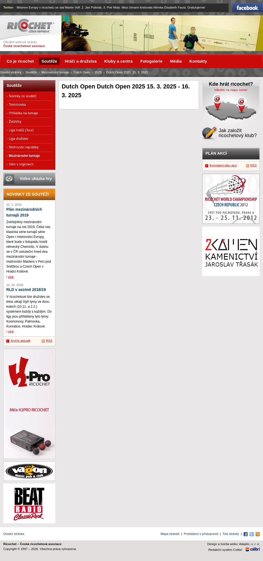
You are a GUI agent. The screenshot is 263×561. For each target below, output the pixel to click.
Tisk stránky (230, 533)
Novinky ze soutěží (22, 96)
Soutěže (31, 72)
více (11, 276)
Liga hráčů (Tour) (21, 130)
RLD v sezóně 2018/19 (26, 290)
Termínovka (17, 105)
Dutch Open (81, 72)
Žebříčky (15, 122)
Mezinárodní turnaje (55, 72)
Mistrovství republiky (24, 147)
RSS (49, 340)
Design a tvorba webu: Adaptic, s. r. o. (233, 544)
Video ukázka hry (36, 178)
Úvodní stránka (10, 72)
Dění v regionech (21, 164)
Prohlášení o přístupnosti (201, 533)
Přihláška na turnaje (23, 113)
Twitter (8, 7)
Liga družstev (18, 139)
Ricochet (30, 26)
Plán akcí (216, 153)
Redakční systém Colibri (225, 549)
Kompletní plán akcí (223, 165)
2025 (98, 72)
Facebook (247, 7)
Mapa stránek (170, 533)
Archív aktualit (20, 340)
